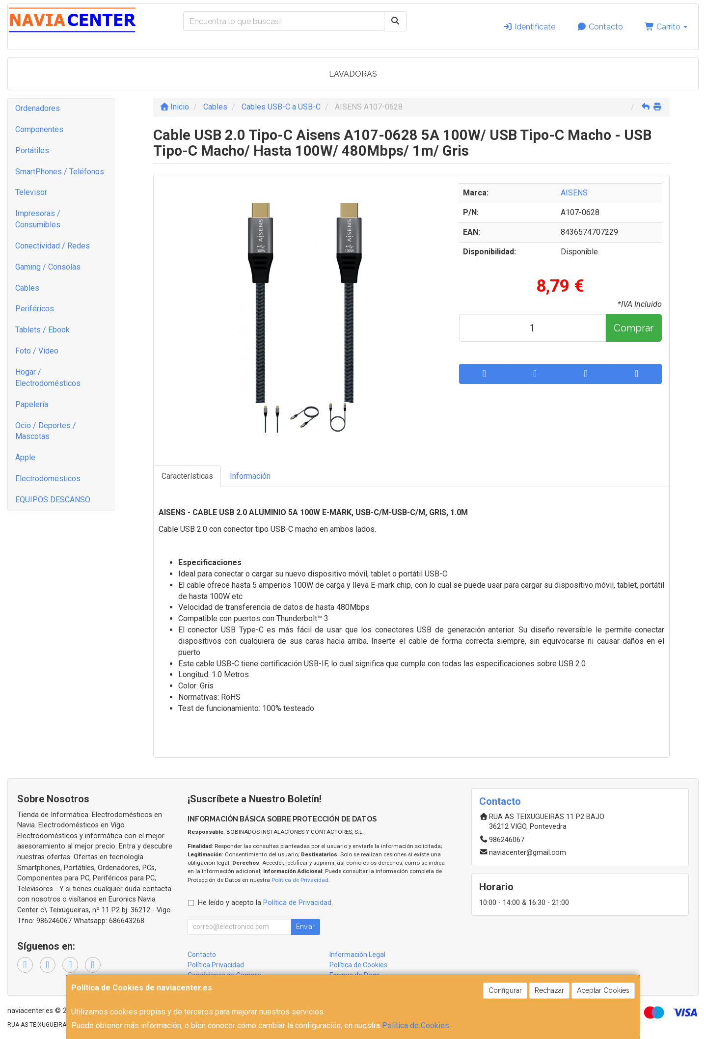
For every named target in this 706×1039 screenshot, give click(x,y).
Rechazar (549, 990)
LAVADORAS (353, 74)
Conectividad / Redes (52, 245)
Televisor (31, 192)
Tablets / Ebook (42, 329)
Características (187, 476)
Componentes (39, 129)
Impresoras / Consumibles (37, 219)
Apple (25, 457)
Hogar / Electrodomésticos (48, 377)
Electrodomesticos (48, 478)
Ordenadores (37, 108)
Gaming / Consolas (48, 267)
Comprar (633, 328)
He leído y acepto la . (265, 903)
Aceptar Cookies (603, 990)
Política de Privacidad (300, 879)
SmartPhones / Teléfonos (59, 171)
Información (250, 476)
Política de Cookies (415, 1025)
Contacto (600, 26)
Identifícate (529, 26)
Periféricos (34, 308)
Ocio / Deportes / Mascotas (45, 431)
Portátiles (32, 150)
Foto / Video (36, 350)
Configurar (505, 990)
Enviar (305, 926)
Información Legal (357, 954)
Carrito (666, 26)
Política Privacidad (216, 965)
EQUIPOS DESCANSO (52, 499)
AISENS (574, 192)
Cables (27, 288)
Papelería (31, 404)
